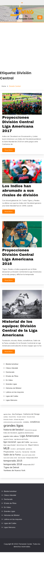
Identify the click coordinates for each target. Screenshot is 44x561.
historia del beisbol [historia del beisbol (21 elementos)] (14, 429)
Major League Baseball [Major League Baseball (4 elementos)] (10, 445)
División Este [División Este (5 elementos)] (31, 417)
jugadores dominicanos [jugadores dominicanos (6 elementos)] (26, 433)
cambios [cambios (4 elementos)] (6, 417)
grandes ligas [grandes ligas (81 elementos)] (13, 425)
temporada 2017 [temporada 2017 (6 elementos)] (29, 464)
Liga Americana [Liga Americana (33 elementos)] (29, 435)
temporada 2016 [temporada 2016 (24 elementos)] (13, 464)
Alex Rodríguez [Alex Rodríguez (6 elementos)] (17, 414)
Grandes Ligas (11, 384)
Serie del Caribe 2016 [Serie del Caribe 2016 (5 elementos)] (10, 458)
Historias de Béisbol (13, 388)
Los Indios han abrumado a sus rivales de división (20, 190)
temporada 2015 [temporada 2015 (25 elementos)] (13, 460)
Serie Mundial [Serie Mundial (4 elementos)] (21, 458)
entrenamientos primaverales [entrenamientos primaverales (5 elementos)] (13, 422)
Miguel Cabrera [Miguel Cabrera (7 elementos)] (33, 445)
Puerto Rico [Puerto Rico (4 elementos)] (18, 452)
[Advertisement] (20, 43)
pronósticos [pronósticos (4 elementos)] (29, 449)
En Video (9, 380)
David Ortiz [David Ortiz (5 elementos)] (12, 417)
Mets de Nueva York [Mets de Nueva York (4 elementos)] (22, 445)
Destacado (10, 372)
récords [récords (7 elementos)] (32, 452)
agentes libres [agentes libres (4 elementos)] (7, 414)
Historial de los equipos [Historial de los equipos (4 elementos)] (31, 430)
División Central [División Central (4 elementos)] (21, 417)
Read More (9, 150)
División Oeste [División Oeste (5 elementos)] (8, 419)
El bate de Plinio (12, 376)
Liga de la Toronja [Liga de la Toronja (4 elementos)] (8, 439)
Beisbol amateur (12, 364)
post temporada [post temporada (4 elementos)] (21, 449)
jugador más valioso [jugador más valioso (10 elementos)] (11, 436)
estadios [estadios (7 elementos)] (26, 422)
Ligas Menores (11, 400)
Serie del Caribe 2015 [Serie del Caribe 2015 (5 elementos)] (28, 455)
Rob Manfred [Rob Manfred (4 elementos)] (25, 452)
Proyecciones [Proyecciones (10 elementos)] (9, 452)
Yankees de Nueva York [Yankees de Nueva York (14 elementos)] (14, 470)
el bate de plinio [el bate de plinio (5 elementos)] (19, 419)
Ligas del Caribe (12, 396)
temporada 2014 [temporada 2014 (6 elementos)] (32, 458)
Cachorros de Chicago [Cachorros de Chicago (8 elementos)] (31, 414)
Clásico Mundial (12, 368)
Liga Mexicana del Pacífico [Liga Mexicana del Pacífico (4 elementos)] (21, 439)
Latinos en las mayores (15, 392)
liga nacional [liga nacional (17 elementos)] (10, 442)
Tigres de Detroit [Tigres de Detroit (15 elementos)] (11, 467)
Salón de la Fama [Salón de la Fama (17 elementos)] (12, 454)
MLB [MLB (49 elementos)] (6, 448)
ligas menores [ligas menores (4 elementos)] (34, 442)
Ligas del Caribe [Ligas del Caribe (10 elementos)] (23, 442)
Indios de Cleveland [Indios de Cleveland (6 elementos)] (10, 433)
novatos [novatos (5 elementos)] (13, 449)
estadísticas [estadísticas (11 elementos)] (35, 422)
